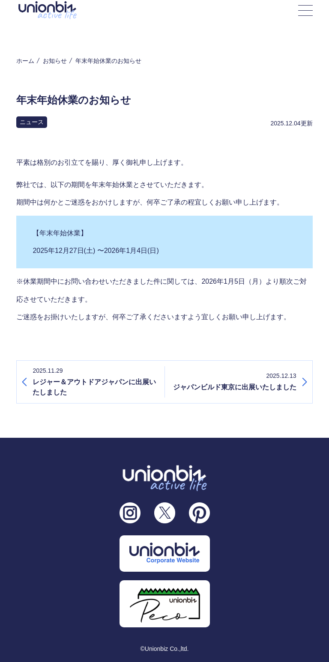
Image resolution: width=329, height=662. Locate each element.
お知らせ (55, 60)
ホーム (25, 60)
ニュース (32, 122)
